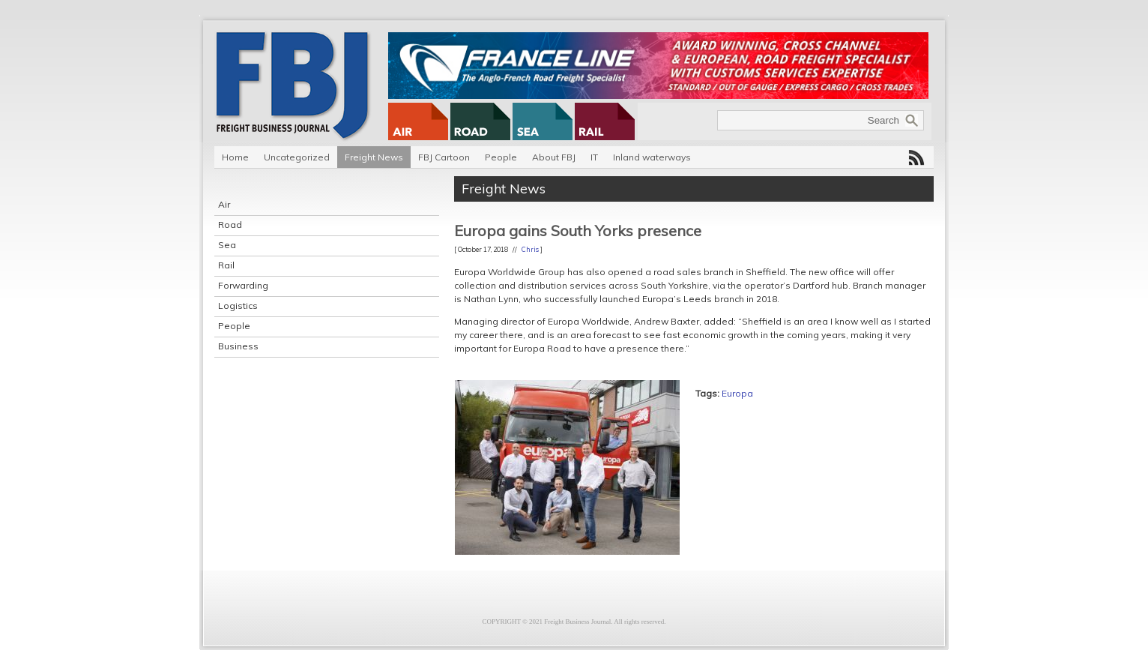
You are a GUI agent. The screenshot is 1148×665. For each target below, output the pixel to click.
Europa (737, 393)
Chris (530, 249)
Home (235, 157)
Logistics (238, 305)
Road (230, 224)
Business (238, 346)
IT (594, 157)
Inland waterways (652, 157)
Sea (227, 244)
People (501, 157)
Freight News (374, 157)
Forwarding (243, 285)
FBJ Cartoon (444, 157)
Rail (226, 265)
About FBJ (553, 157)
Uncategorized (297, 157)
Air (224, 204)
